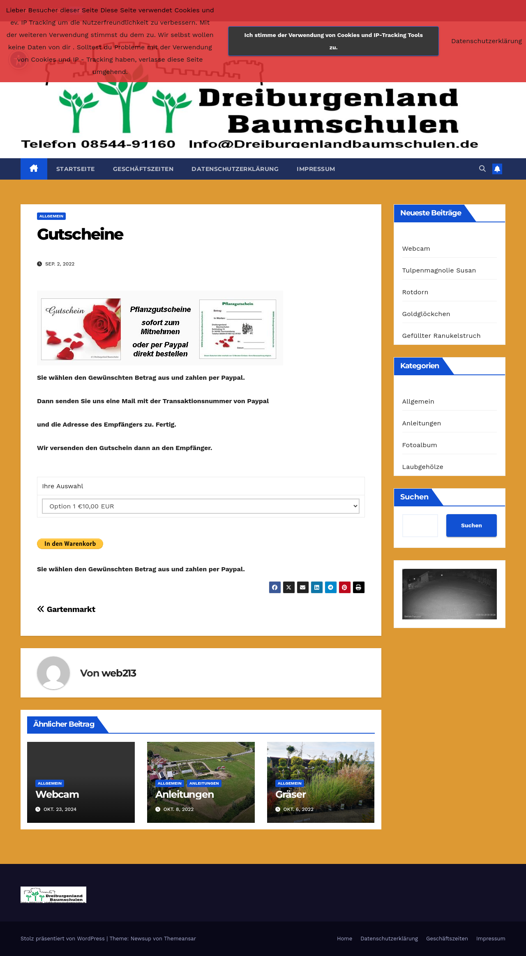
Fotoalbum (420, 445)
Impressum (316, 169)
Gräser (290, 794)
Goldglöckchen (426, 314)
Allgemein (51, 216)
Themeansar (180, 938)
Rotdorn (415, 292)
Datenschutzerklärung (235, 169)
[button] (482, 169)
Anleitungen (204, 783)
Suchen (414, 496)
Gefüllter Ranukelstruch (441, 335)
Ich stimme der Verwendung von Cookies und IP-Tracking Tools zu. (334, 41)
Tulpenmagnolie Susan (439, 270)
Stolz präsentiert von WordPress (63, 938)
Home (344, 938)
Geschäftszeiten (143, 169)
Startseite (75, 169)
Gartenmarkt (66, 609)
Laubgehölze (423, 467)
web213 (119, 673)
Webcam (57, 794)
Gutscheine (80, 234)
